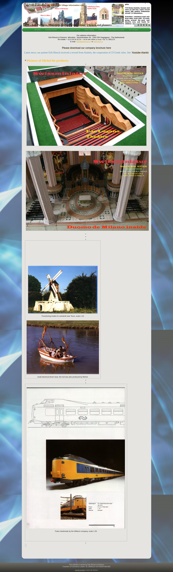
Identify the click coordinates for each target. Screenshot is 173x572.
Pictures (101, 30)
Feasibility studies (51, 30)
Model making (89, 30)
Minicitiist (38, 30)
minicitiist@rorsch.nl (83, 42)
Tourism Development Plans (71, 30)
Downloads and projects (116, 30)
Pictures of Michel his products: (48, 60)
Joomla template (80, 570)
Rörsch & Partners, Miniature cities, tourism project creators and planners (68, 24)
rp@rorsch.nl (98, 42)
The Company (133, 30)
